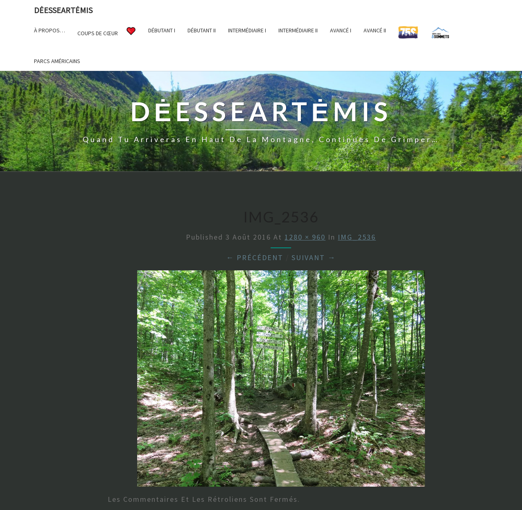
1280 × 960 (305, 237)
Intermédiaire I (247, 30)
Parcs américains (57, 61)
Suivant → (314, 257)
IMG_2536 (357, 237)
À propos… (49, 30)
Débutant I (161, 30)
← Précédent (254, 257)
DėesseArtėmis (63, 10)
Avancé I (340, 30)
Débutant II (202, 30)
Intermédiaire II (298, 30)
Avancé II (375, 30)
